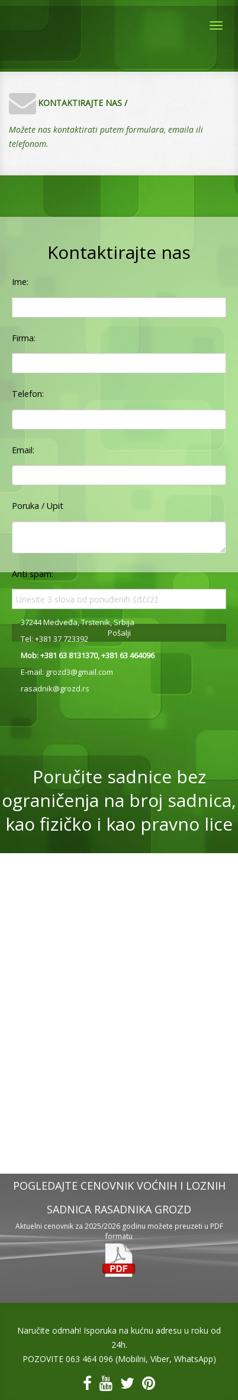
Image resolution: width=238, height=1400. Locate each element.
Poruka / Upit (37, 505)
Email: (23, 450)
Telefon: (28, 393)
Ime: (20, 281)
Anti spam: (32, 573)
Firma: (24, 338)
